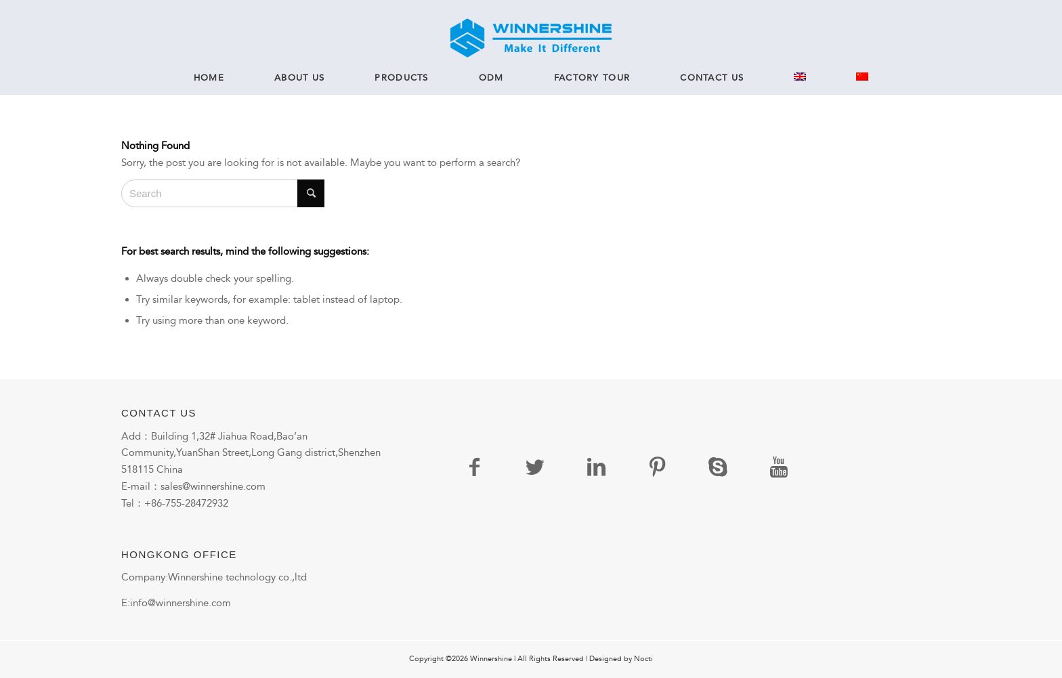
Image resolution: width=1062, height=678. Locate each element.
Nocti (643, 658)
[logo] (531, 38)
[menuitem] (209, 78)
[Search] (222, 193)
